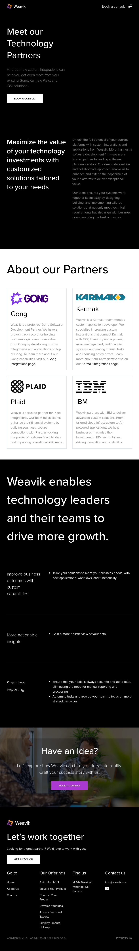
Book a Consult (25, 98)
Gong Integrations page (33, 361)
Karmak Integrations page (100, 363)
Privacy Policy (124, 938)
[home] (16, 6)
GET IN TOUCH (23, 859)
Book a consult (69, 785)
